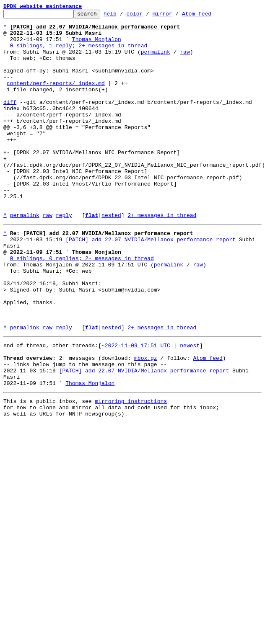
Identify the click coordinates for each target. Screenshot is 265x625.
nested (111, 256)
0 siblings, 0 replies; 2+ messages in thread (82, 306)
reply (64, 256)
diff (9, 120)
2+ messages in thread (161, 256)
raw (185, 60)
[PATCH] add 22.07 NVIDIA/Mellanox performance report (150, 283)
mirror (175, 16)
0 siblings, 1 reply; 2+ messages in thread (79, 53)
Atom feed (209, 16)
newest (190, 408)
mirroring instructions (131, 472)
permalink (155, 60)
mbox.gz (145, 423)
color (147, 16)
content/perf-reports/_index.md (56, 98)
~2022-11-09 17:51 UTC (135, 408)
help (123, 16)
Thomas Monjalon (96, 45)
